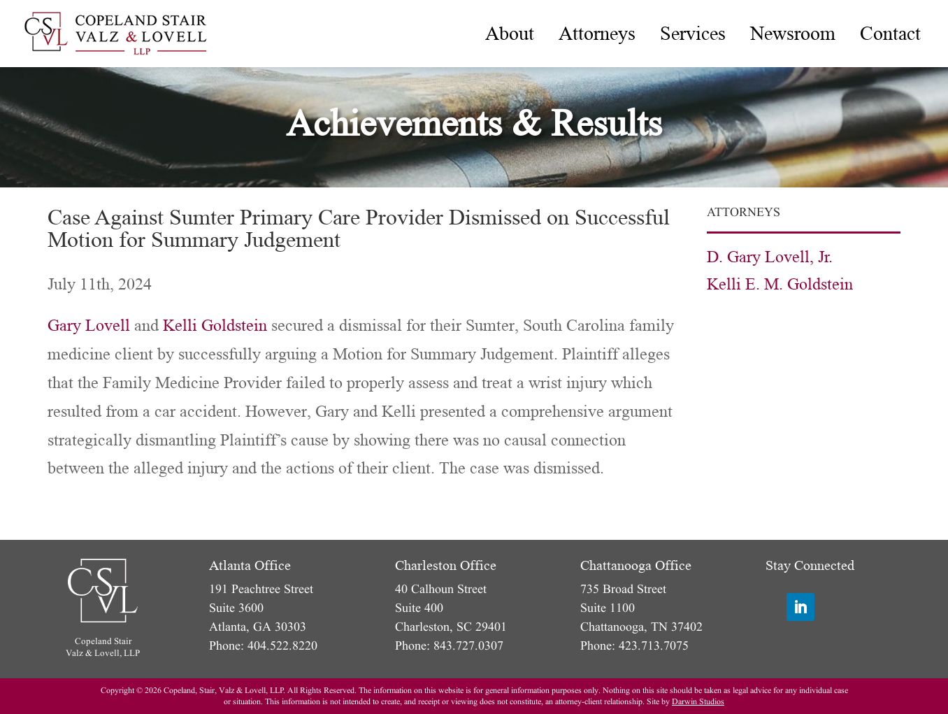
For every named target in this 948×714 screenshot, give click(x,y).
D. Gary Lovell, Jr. (770, 257)
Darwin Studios (698, 701)
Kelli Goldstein (215, 325)
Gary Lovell (89, 325)
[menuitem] (510, 33)
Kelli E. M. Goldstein (780, 284)
